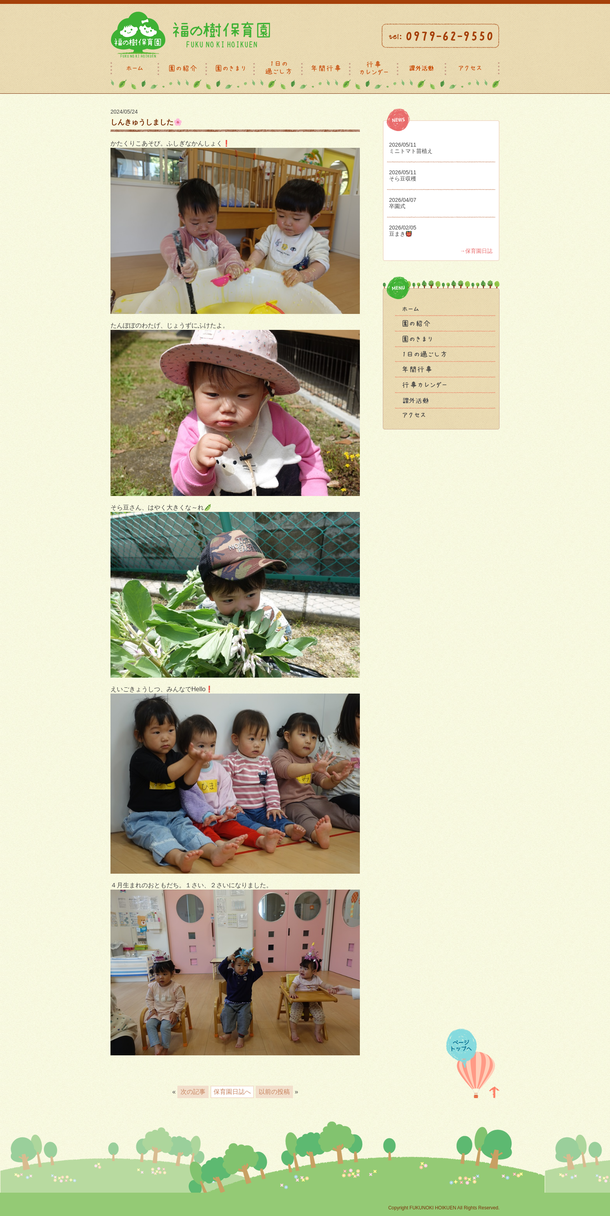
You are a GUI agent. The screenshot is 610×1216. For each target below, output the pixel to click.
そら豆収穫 (402, 178)
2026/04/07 (402, 200)
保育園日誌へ (232, 1091)
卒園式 (397, 206)
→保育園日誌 (476, 251)
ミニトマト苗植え (411, 151)
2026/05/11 (402, 145)
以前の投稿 (274, 1091)
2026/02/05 (402, 227)
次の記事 (193, 1091)
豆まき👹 (400, 234)
